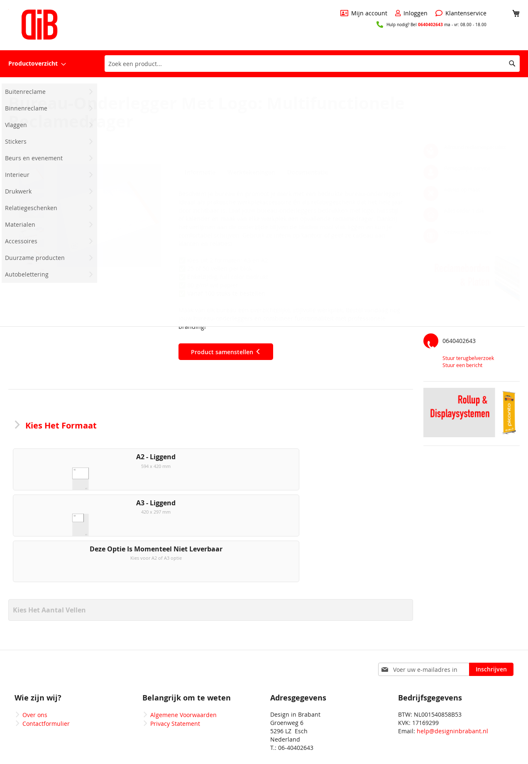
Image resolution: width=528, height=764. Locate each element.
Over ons (34, 680)
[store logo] (39, 24)
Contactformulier (46, 689)
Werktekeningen (250, 172)
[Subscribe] (491, 634)
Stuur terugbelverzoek (468, 358)
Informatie (199, 172)
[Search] (512, 63)
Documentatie (305, 172)
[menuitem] (37, 63)
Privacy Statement (175, 689)
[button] (109, 215)
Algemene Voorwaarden (183, 680)
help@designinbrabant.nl (452, 696)
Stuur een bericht (462, 365)
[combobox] (312, 63)
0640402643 (430, 24)
